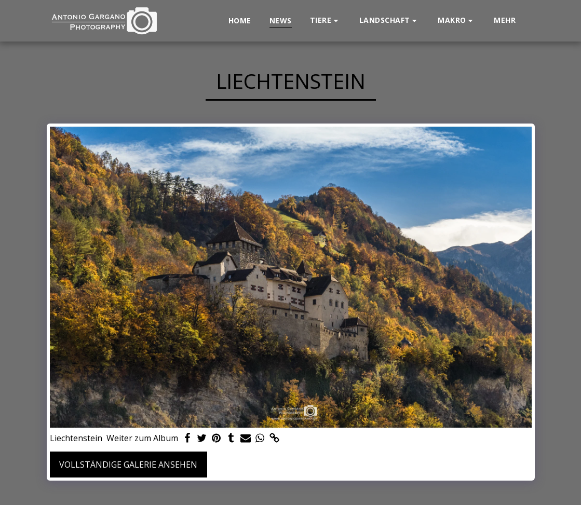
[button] (325, 20)
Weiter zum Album (142, 438)
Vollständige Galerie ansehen (128, 464)
